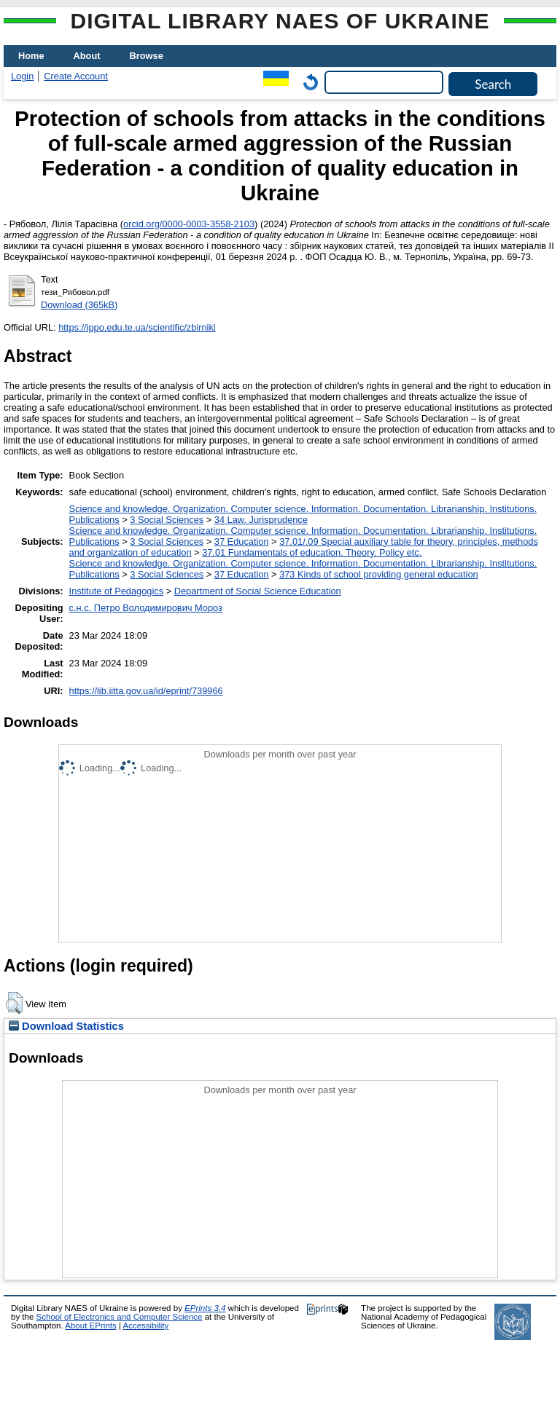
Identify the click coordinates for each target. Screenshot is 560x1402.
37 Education (241, 541)
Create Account (76, 76)
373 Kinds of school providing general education (378, 574)
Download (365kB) (79, 304)
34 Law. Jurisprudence (261, 519)
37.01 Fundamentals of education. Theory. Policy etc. (311, 552)
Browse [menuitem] (146, 55)
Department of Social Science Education (257, 591)
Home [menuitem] (31, 55)
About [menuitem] (87, 55)
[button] (14, 1003)
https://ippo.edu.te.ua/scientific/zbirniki (137, 327)
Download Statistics (66, 1026)
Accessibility (145, 1325)
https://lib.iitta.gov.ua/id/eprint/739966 (146, 690)
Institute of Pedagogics (116, 591)
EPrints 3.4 (204, 1308)
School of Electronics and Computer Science (119, 1316)
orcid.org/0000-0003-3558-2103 (188, 223)
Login (22, 76)
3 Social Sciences (166, 519)
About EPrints (90, 1325)
